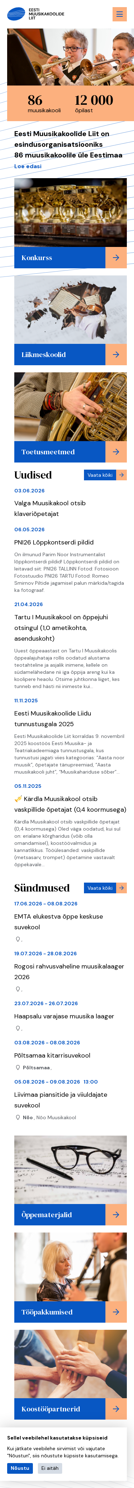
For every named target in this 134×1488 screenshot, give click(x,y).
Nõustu (20, 1468)
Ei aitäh (50, 1468)
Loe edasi (27, 166)
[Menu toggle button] (120, 14)
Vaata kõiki (100, 475)
